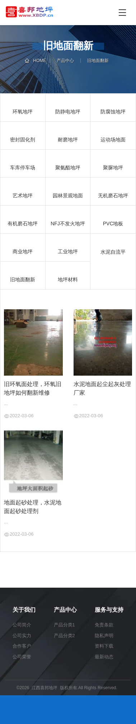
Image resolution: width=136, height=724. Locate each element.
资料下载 (104, 646)
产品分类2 (64, 635)
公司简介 (22, 624)
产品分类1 (64, 624)
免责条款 (104, 624)
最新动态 (104, 656)
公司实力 (22, 635)
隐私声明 (104, 635)
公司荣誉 (22, 656)
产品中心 (65, 60)
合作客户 (22, 646)
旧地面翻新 (98, 60)
